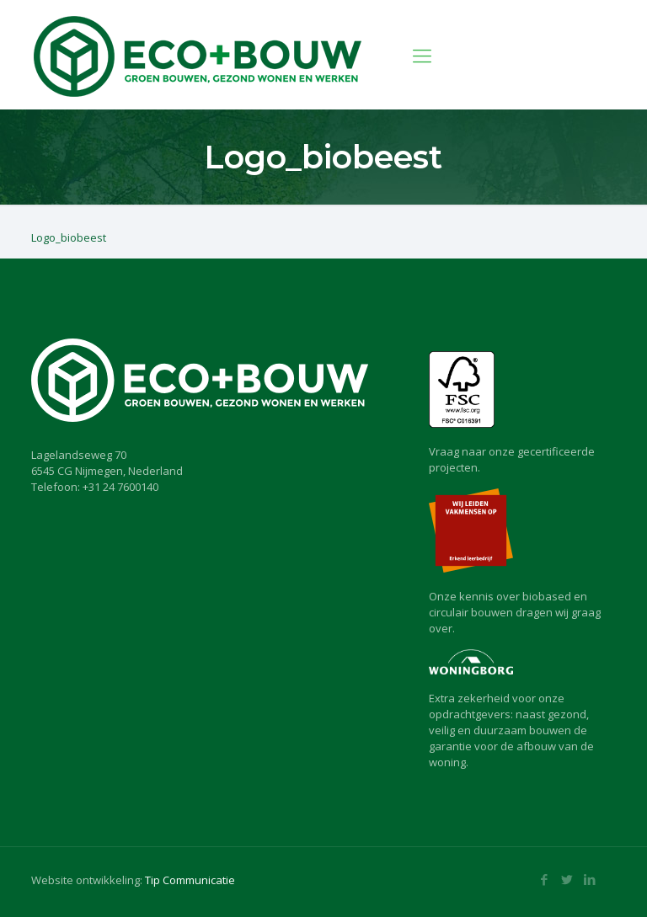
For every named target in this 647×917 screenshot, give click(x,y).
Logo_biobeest (68, 237)
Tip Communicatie (190, 880)
